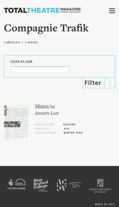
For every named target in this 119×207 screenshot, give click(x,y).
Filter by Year (21, 61)
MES (112, 204)
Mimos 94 (45, 106)
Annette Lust (47, 113)
